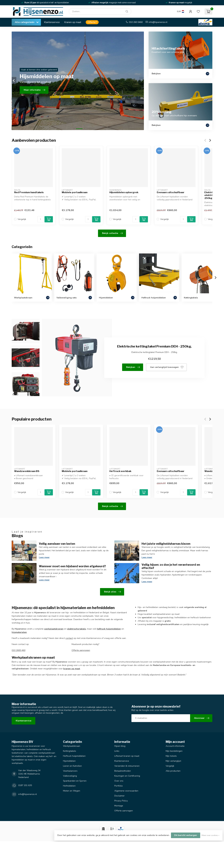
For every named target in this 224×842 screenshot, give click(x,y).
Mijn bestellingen (174, 751)
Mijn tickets (171, 756)
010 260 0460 (136, 22)
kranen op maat (71, 668)
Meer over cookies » (210, 835)
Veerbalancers (70, 770)
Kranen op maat (72, 22)
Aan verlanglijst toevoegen (166, 367)
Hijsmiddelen (69, 760)
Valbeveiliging (70, 775)
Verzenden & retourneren (127, 765)
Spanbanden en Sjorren (74, 780)
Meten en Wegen (71, 790)
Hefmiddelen (69, 785)
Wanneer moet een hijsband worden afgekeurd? (72, 566)
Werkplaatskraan (71, 746)
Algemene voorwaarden (126, 790)
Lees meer (44, 557)
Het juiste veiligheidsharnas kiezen (166, 543)
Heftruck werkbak (120, 471)
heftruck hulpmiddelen (109, 628)
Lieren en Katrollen (72, 765)
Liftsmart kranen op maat (126, 756)
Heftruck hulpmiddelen (74, 756)
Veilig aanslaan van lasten (57, 543)
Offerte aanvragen (81, 650)
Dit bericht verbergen (185, 835)
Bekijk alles (112, 591)
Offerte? (92, 22)
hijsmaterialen (19, 632)
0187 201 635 (25, 785)
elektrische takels (76, 628)
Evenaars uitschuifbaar (170, 192)
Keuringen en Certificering (127, 775)
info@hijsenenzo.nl (158, 22)
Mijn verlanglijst (173, 760)
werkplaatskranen (53, 628)
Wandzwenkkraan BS (26, 471)
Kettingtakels (69, 751)
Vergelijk (22, 219)
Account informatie (175, 746)
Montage (118, 805)
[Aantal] (40, 219)
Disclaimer (119, 795)
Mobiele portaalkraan (74, 192)
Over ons (118, 780)
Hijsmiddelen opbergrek (123, 192)
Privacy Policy (121, 800)
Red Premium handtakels (29, 192)
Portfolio (118, 785)
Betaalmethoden (122, 770)
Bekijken (133, 367)
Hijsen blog (119, 746)
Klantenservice (52, 22)
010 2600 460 (18, 650)
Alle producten (173, 770)
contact (69, 638)
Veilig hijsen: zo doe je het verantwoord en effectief (171, 566)
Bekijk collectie (112, 233)
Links (116, 751)
